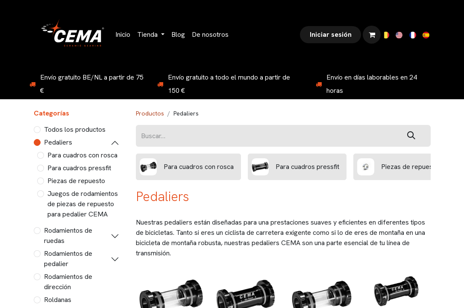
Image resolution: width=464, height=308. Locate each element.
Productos (150, 113)
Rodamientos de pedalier (68, 258)
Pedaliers (58, 142)
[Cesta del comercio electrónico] (372, 35)
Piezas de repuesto (76, 180)
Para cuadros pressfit (79, 167)
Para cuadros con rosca (82, 155)
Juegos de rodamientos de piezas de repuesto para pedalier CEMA (82, 204)
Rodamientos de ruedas (68, 235)
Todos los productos (75, 129)
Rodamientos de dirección (68, 281)
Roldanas (57, 299)
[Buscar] (411, 136)
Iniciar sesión (331, 34)
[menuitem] (123, 34)
